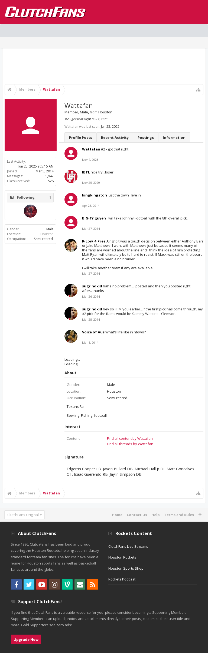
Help (155, 514)
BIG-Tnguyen (94, 218)
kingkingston (94, 195)
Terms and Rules (179, 514)
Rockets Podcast (121, 579)
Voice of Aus (93, 332)
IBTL (86, 172)
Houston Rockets (122, 557)
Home (117, 514)
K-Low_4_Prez (94, 241)
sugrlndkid (92, 286)
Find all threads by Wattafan (130, 443)
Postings (146, 137)
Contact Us (137, 514)
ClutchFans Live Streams (128, 546)
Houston (47, 234)
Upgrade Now (26, 639)
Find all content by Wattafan (130, 438)
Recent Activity (115, 137)
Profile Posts (80, 137)
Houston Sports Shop (126, 568)
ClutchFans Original (23, 514)
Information (174, 137)
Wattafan (91, 149)
